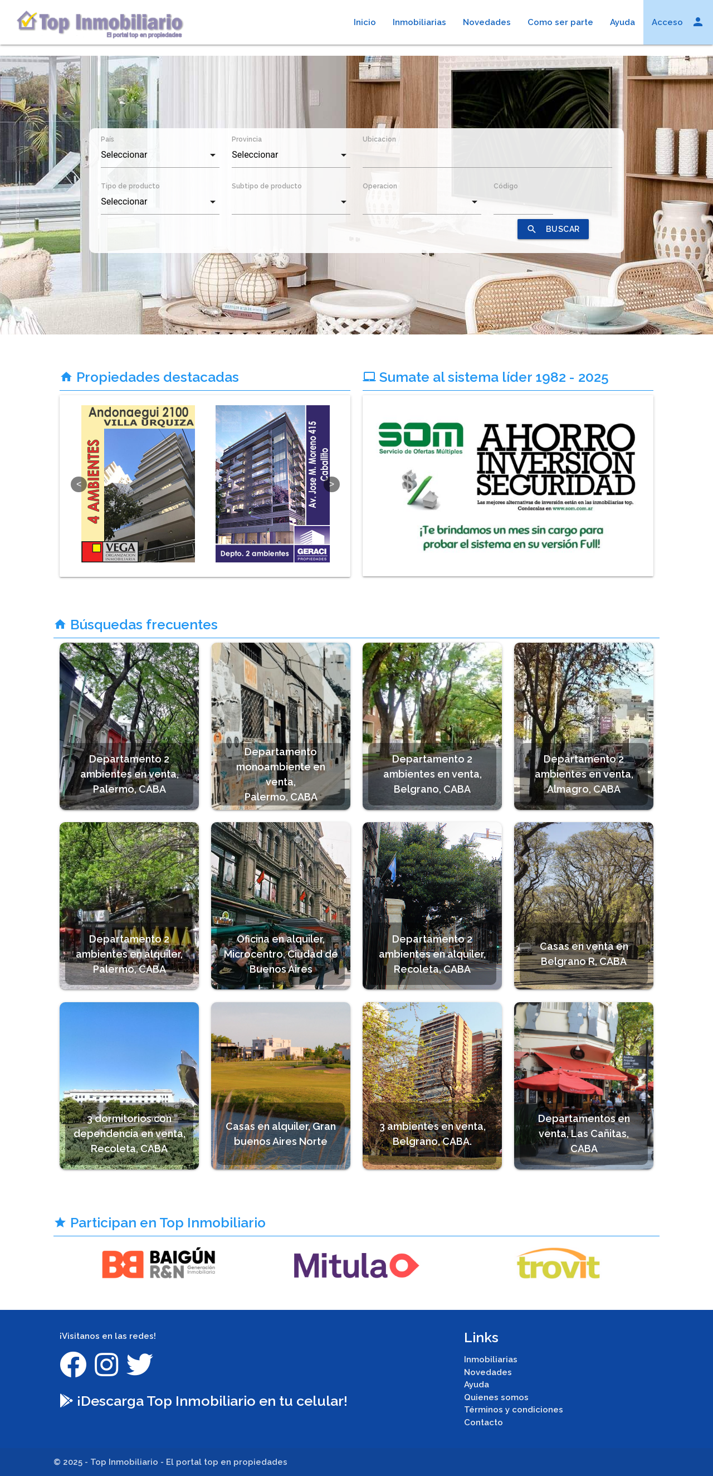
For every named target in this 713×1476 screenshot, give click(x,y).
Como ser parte (560, 22)
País (107, 139)
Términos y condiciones (513, 1410)
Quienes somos (496, 1397)
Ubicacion (379, 139)
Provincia (247, 139)
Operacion (380, 186)
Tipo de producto (130, 186)
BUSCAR (553, 229)
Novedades (487, 22)
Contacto (483, 1422)
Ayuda (622, 22)
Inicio (365, 22)
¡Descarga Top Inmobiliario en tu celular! (204, 1400)
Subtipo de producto (267, 186)
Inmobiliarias (419, 22)
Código (506, 186)
